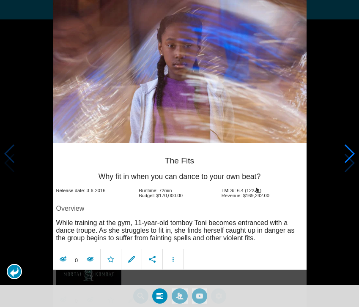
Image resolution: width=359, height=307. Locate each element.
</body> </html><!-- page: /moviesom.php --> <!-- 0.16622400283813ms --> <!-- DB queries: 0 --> (179, 153)
